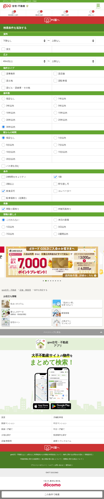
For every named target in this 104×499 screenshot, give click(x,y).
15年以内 (62, 112)
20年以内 (10, 120)
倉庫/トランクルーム (62, 441)
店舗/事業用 (6, 441)
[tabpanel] (52, 262)
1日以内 (10, 227)
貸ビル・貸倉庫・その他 (18, 87)
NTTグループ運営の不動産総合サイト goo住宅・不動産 (20, 1)
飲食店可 (10, 191)
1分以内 (62, 138)
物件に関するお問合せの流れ (72, 454)
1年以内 (62, 98)
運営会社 (69, 465)
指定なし (10, 98)
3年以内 (10, 105)
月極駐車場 (58, 417)
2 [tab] (46, 280)
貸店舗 (61, 73)
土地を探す (6, 435)
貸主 (8, 49)
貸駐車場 (62, 80)
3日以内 (62, 227)
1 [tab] (43, 280)
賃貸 (3, 417)
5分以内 (10, 145)
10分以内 (10, 152)
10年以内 (10, 112)
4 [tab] (50, 280)
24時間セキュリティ (16, 177)
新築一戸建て (7, 429)
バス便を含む (12, 166)
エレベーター (64, 191)
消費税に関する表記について (72, 459)
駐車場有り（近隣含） (17, 198)
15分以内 (62, 152)
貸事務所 (10, 73)
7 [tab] (58, 280)
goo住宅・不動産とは (17, 454)
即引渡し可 (63, 184)
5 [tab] (53, 280)
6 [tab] (55, 280)
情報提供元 (88, 454)
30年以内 (10, 127)
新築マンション (8, 423)
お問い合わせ (58, 465)
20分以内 (10, 159)
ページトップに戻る (52, 332)
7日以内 (10, 234)
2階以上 (10, 184)
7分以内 (62, 145)
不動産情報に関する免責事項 (29, 459)
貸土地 (9, 80)
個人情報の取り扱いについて (51, 459)
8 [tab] (60, 280)
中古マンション (60, 423)
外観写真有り (64, 209)
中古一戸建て (59, 429)
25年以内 (62, 120)
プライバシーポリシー (38, 465)
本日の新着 (63, 219)
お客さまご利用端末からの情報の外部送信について (44, 454)
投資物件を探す (60, 435)
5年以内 (62, 105)
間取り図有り (12, 209)
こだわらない (12, 219)
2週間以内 (63, 234)
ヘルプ (50, 465)
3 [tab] (48, 280)
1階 (60, 177)
